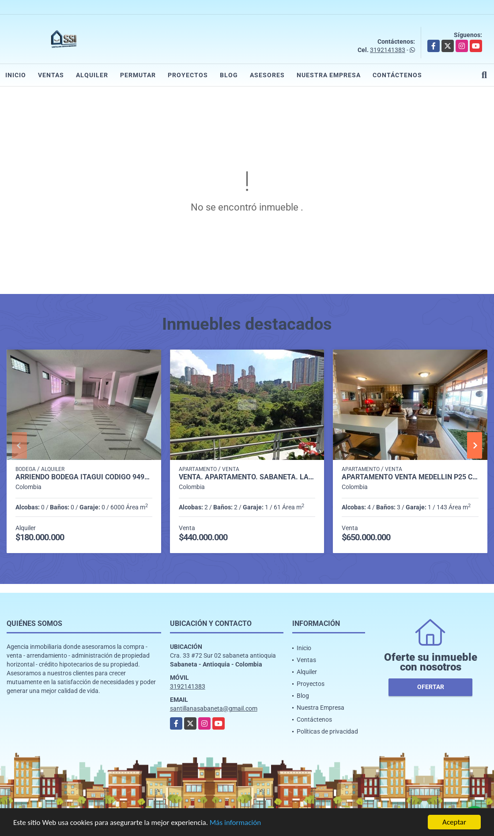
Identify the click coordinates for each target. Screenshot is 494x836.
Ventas (51, 75)
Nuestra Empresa (329, 75)
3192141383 (387, 49)
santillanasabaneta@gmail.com (213, 708)
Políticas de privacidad (327, 731)
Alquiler (92, 75)
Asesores (267, 75)
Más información (235, 823)
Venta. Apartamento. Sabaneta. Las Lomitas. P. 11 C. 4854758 (247, 477)
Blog (229, 75)
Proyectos (188, 75)
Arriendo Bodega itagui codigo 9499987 (83, 477)
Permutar (138, 75)
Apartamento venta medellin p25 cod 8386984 (410, 477)
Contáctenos (397, 75)
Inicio (15, 75)
